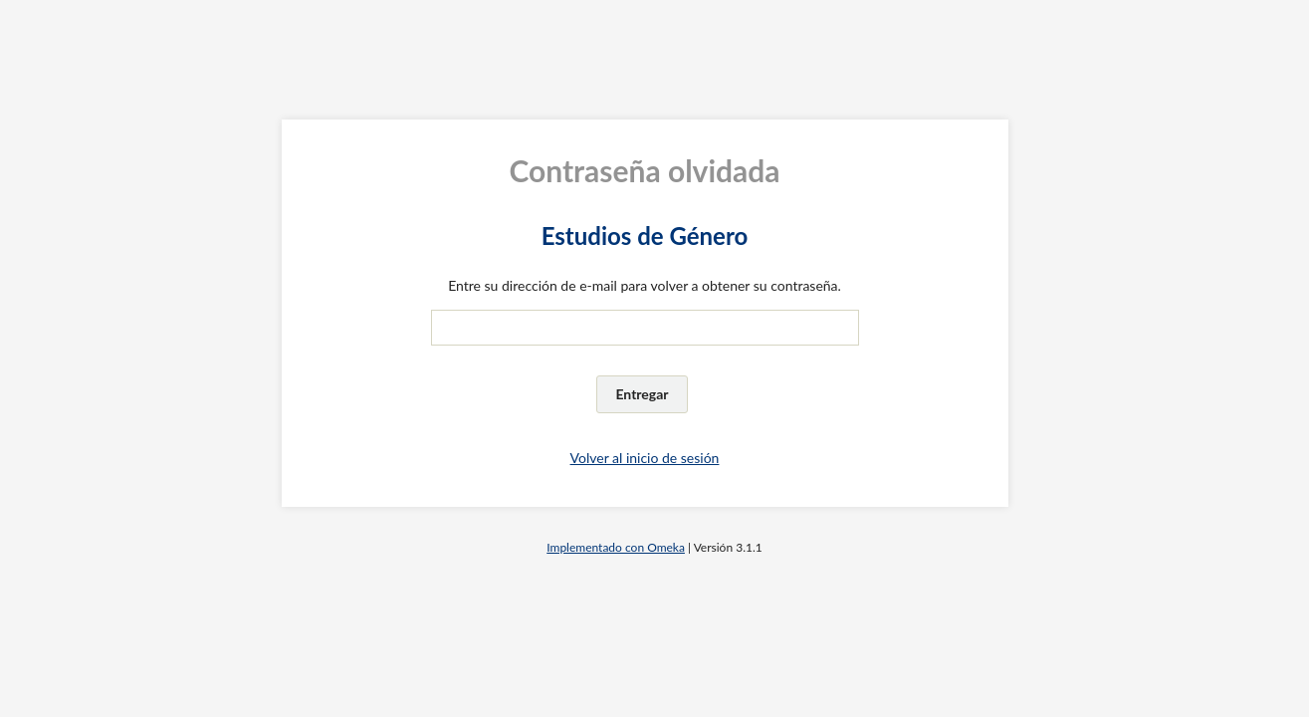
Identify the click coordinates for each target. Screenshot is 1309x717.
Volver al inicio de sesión (645, 457)
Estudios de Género (645, 235)
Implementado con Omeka (615, 547)
